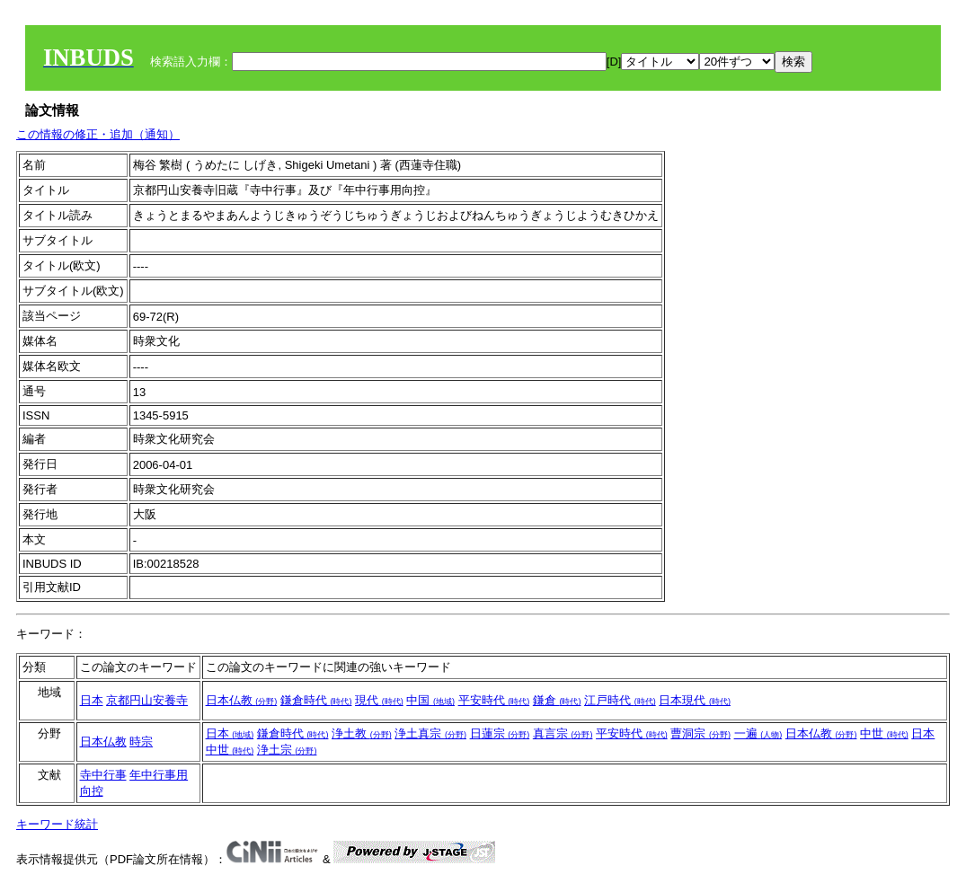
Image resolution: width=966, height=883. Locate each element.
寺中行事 (103, 774)
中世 (884, 733)
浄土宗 (287, 749)
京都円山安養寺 (147, 700)
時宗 (141, 741)
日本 (91, 700)
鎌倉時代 (316, 700)
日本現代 (695, 700)
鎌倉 (557, 700)
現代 (379, 700)
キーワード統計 (57, 824)
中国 (430, 700)
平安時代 (494, 700)
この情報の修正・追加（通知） (98, 134)
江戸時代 (620, 700)
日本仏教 (242, 700)
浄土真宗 (430, 733)
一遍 (758, 733)
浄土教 (362, 733)
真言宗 (563, 733)
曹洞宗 (700, 733)
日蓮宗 (500, 733)
